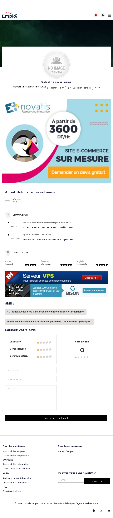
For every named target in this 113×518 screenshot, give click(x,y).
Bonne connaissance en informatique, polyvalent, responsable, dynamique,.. (49, 321)
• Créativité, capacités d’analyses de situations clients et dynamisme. (45, 311)
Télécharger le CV (56, 88)
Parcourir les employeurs (16, 455)
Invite (97, 87)
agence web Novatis (87, 503)
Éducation (15, 341)
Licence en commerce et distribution (48, 227)
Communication (19, 356)
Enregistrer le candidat (80, 88)
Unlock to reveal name (56, 82)
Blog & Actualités (12, 491)
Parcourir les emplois (14, 451)
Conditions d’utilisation (15, 482)
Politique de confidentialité (17, 478)
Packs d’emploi (66, 451)
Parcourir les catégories (15, 464)
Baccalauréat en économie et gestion (48, 239)
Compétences (18, 349)
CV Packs (8, 460)
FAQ (5, 486)
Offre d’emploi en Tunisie (16, 468)
